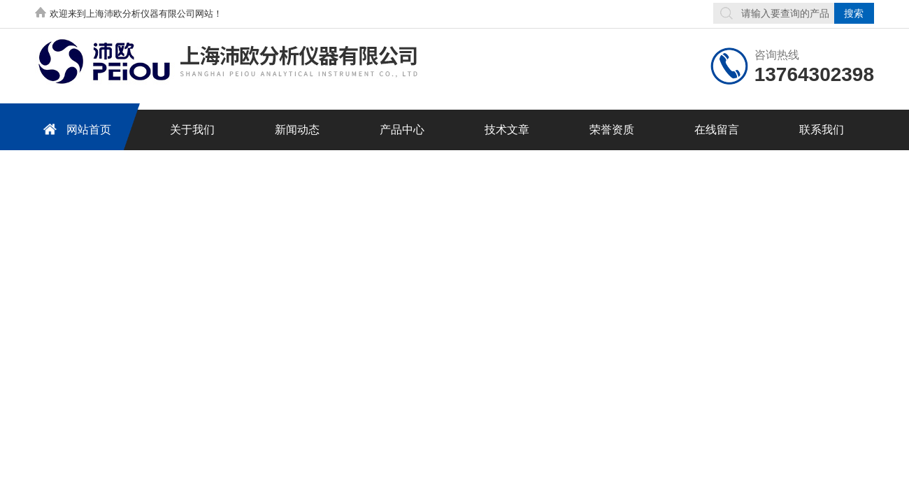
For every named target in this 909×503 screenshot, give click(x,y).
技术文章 (507, 130)
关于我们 (192, 130)
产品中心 (402, 130)
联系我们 (821, 130)
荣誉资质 (611, 130)
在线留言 (716, 130)
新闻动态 (297, 130)
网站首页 (74, 129)
